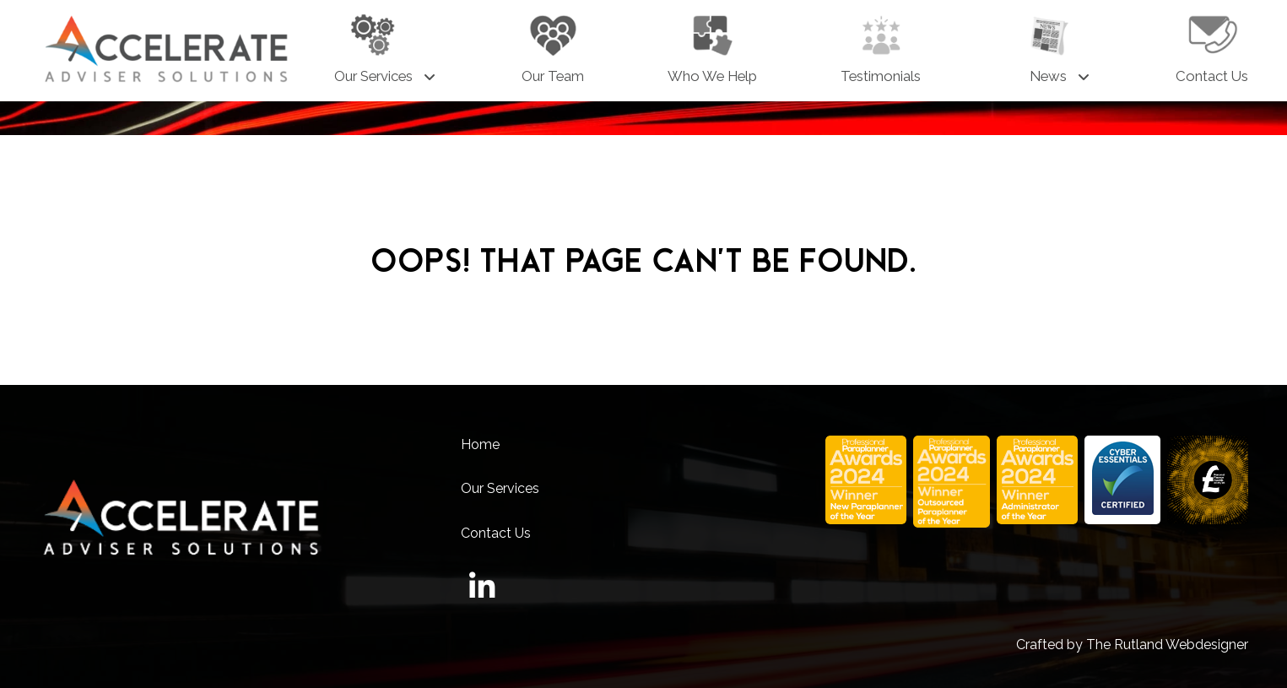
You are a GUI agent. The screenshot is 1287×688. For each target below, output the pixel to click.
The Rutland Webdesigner (1167, 645)
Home (480, 444)
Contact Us (496, 533)
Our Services (500, 488)
